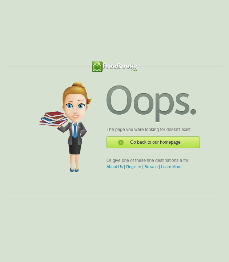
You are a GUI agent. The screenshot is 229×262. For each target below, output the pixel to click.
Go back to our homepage (155, 142)
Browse (151, 166)
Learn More (171, 166)
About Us (115, 166)
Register (133, 166)
